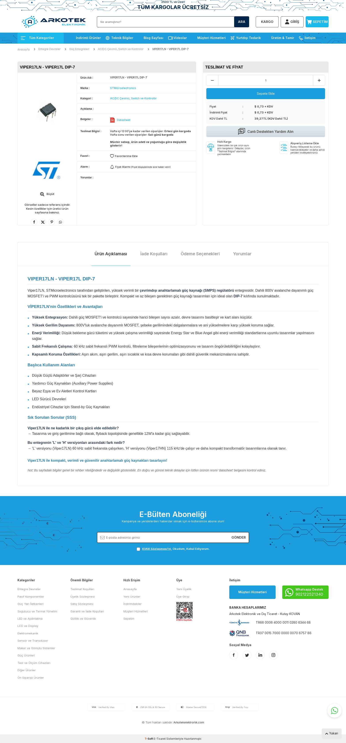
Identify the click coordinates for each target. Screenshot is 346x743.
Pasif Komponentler (30, 596)
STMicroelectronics (123, 88)
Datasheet (123, 120)
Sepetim (128, 618)
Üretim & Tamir (282, 38)
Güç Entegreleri (79, 49)
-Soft (149, 738)
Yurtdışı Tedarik (248, 38)
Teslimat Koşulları (82, 589)
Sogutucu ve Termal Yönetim (37, 611)
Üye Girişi (182, 596)
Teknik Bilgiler (122, 38)
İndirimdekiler (132, 604)
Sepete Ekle (266, 93)
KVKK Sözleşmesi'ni (156, 548)
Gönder (238, 537)
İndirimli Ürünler (88, 38)
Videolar (180, 38)
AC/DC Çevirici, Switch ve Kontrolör (120, 49)
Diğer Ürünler (26, 670)
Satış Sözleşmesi (81, 604)
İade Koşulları (153, 253)
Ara (241, 22)
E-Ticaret (160, 738)
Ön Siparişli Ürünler (30, 677)
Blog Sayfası (153, 38)
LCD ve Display (27, 626)
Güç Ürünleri (26, 655)
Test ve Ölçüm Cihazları (33, 663)
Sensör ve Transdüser (32, 640)
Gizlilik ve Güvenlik (83, 618)
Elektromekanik (27, 633)
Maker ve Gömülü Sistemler (36, 648)
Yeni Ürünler (131, 596)
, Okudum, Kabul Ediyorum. (173, 549)
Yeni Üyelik (183, 589)
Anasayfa (23, 49)
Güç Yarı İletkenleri (30, 604)
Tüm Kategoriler (37, 38)
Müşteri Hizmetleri (211, 38)
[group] (47, 112)
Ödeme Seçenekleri (200, 253)
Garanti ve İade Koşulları (87, 611)
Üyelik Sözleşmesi (82, 596)
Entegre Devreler (49, 49)
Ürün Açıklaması (111, 253)
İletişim (310, 38)
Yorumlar (242, 253)
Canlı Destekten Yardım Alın (265, 131)
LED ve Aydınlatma (30, 618)
